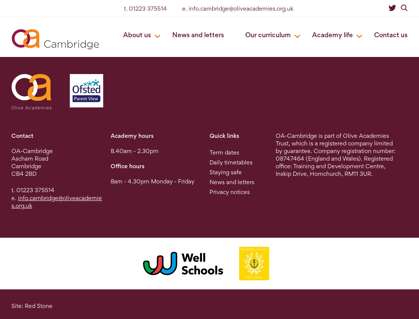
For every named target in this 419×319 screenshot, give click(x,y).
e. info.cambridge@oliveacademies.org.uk (238, 8)
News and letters (198, 35)
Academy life (332, 35)
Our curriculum (268, 35)
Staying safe (226, 172)
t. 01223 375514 (145, 8)
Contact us (391, 35)
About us (137, 35)
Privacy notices (230, 192)
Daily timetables (231, 162)
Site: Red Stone (31, 306)
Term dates (224, 152)
